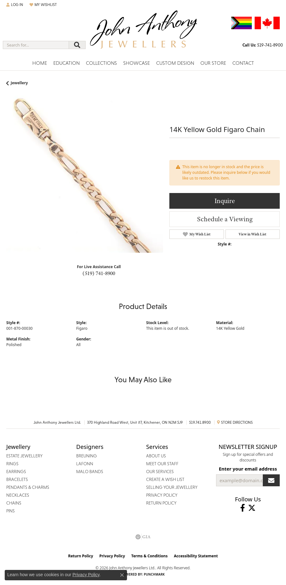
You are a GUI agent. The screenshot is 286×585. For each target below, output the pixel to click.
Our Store (213, 63)
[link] (262, 45)
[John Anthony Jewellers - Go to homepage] (143, 33)
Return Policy (80, 556)
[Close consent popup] (122, 575)
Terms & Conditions (149, 556)
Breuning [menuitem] (86, 455)
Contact (243, 63)
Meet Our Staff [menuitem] (162, 463)
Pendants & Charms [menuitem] (27, 487)
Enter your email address (248, 469)
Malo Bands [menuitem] (89, 471)
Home (39, 63)
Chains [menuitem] (13, 502)
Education (66, 63)
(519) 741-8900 (98, 273)
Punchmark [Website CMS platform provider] (154, 574)
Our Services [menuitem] (160, 471)
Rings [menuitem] (12, 463)
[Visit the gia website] (143, 537)
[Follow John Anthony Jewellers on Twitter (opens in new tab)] (252, 508)
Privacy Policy (112, 556)
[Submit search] (77, 45)
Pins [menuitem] (10, 510)
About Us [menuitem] (156, 455)
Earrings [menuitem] (16, 471)
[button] (14, 4)
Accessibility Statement (196, 556)
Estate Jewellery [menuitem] (24, 455)
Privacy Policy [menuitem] (161, 495)
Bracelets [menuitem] (17, 479)
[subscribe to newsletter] (271, 480)
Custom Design (175, 63)
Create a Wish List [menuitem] (165, 479)
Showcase (136, 63)
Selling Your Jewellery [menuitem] (172, 487)
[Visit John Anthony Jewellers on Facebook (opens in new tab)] (242, 508)
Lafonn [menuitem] (84, 463)
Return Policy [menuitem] (161, 502)
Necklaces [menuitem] (17, 495)
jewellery (19, 83)
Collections (101, 63)
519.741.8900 (200, 422)
